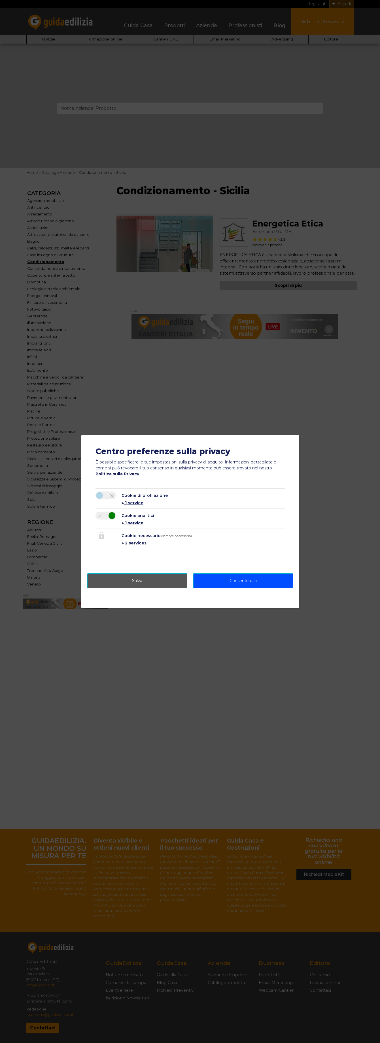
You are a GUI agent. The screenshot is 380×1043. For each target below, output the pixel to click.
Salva (137, 580)
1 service (132, 502)
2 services (134, 543)
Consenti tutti (243, 580)
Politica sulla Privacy (117, 473)
